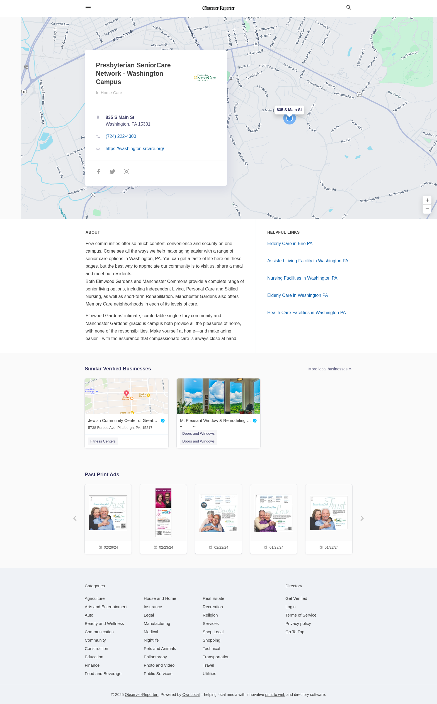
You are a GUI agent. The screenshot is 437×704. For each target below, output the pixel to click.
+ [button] (427, 200)
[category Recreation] (213, 606)
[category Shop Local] (213, 631)
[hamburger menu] (88, 7)
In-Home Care (109, 92)
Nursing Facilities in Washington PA (302, 278)
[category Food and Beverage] (103, 673)
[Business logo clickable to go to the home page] (218, 8)
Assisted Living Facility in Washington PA (307, 260)
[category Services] (211, 623)
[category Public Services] (158, 673)
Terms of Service (301, 615)
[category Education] (94, 656)
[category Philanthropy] (155, 656)
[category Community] (95, 640)
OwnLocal (191, 694)
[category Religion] (210, 615)
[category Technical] (211, 648)
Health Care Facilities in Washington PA (306, 312)
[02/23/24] (163, 518)
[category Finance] (92, 665)
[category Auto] (89, 615)
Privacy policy (298, 623)
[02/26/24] (108, 518)
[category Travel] (208, 665)
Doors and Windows (198, 433)
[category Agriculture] (95, 598)
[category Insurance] (153, 606)
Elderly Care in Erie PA (289, 243)
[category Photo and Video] (159, 665)
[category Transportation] (216, 656)
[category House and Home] (160, 598)
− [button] (427, 209)
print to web (275, 694)
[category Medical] (151, 631)
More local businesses (330, 369)
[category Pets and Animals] (160, 648)
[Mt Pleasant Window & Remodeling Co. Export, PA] (218, 405)
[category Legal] (149, 615)
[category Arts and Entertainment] (106, 606)
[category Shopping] (211, 640)
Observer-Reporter (142, 694)
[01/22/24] (329, 518)
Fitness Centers (103, 441)
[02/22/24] (218, 518)
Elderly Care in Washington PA (297, 295)
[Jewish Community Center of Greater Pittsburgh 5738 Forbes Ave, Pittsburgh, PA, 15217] (126, 405)
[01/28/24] (274, 518)
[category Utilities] (209, 673)
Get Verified (296, 598)
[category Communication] (99, 631)
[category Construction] (96, 648)
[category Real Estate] (213, 598)
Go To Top (294, 631)
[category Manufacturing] (157, 623)
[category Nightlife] (151, 640)
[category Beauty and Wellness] (104, 623)
